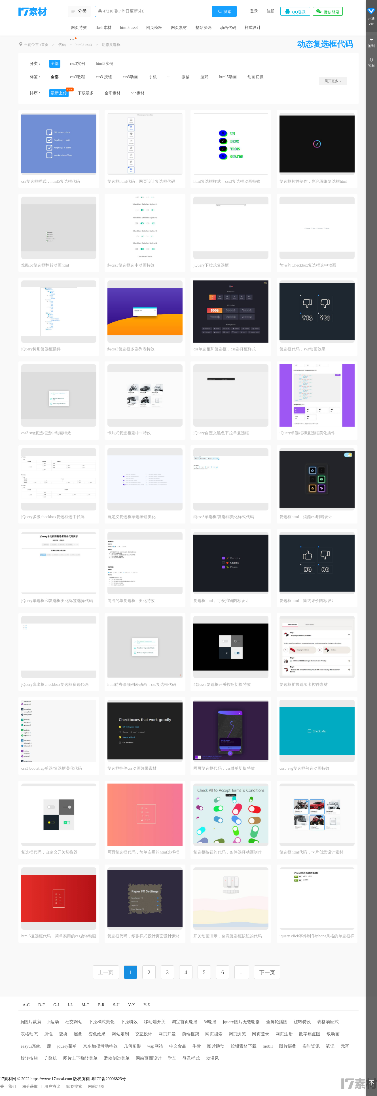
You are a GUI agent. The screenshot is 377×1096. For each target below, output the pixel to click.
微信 (185, 77)
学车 (172, 1058)
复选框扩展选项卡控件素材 (303, 684)
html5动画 (228, 77)
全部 (55, 63)
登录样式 (191, 1058)
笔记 (330, 1046)
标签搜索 (74, 1086)
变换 (63, 1034)
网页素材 (179, 27)
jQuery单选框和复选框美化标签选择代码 (57, 601)
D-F (41, 1005)
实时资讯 (311, 1046)
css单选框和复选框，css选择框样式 (224, 349)
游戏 (204, 77)
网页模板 (154, 27)
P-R (101, 1005)
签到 (371, 42)
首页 (44, 44)
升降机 (50, 1058)
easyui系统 (31, 1046)
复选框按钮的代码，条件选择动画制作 (227, 852)
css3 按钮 (104, 77)
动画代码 (228, 27)
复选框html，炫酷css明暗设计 (305, 517)
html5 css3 (128, 27)
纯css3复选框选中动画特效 (131, 265)
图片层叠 (287, 1046)
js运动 (53, 1022)
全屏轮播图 (277, 1022)
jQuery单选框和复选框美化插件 (307, 433)
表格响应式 (328, 1022)
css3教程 (77, 77)
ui (169, 77)
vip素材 (138, 93)
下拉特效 (129, 1022)
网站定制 (120, 1034)
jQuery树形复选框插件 (41, 349)
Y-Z (146, 1005)
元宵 (345, 1046)
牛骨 (196, 1046)
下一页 (267, 972)
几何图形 (132, 1046)
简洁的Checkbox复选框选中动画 (307, 265)
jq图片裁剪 (31, 1022)
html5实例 (104, 63)
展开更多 (333, 81)
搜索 (224, 11)
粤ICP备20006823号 (108, 1079)
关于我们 (8, 1086)
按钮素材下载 (244, 1046)
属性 (48, 1034)
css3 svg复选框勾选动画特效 (304, 768)
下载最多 (86, 93)
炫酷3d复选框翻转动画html (45, 265)
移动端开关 (155, 1022)
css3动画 (130, 77)
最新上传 (59, 93)
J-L (70, 1005)
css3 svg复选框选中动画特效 (46, 433)
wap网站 (155, 1046)
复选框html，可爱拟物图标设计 (221, 601)
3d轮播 (210, 1022)
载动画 (333, 1034)
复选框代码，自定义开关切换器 (49, 852)
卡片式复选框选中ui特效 (129, 433)
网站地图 (96, 1086)
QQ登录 (295, 11)
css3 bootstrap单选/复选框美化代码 (51, 768)
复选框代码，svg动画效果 (302, 349)
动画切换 (255, 77)
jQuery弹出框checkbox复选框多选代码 (54, 684)
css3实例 (77, 63)
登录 (254, 11)
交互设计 (144, 1034)
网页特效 (79, 27)
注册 (271, 11)
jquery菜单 (67, 1046)
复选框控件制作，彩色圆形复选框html (313, 181)
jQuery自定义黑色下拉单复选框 (221, 433)
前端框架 (190, 1034)
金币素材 (113, 93)
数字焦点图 (309, 1034)
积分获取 (30, 1086)
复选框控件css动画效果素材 (132, 768)
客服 (371, 62)
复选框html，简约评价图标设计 (307, 601)
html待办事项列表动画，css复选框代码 (141, 684)
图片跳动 (215, 1046)
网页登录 (260, 1034)
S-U (116, 1005)
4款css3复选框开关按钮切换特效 (222, 684)
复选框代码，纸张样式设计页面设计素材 (143, 936)
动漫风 (212, 1058)
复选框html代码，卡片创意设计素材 (311, 852)
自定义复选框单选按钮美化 (131, 517)
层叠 (78, 1034)
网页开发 (167, 1034)
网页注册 (284, 1034)
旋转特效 (302, 1022)
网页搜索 (214, 1034)
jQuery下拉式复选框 (211, 265)
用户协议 (52, 1086)
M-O (86, 1005)
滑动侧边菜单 (117, 1058)
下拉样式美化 (102, 1022)
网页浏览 (237, 1034)
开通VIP (371, 16)
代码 (62, 44)
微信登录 (328, 11)
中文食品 (178, 1046)
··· (72, 39)
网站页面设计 (149, 1058)
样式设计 (253, 27)
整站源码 (203, 27)
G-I (56, 1005)
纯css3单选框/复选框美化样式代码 (223, 517)
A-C (26, 1005)
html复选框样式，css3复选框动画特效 (226, 181)
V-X (131, 1005)
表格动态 (29, 1034)
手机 (153, 77)
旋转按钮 (29, 1058)
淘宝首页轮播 (185, 1022)
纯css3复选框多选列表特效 (131, 349)
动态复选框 (111, 44)
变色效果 (97, 1034)
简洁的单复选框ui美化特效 (131, 601)
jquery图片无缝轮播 (241, 1022)
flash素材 (104, 27)
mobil (268, 1046)
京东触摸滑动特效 (100, 1046)
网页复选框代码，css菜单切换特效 (224, 768)
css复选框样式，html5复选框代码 (50, 181)
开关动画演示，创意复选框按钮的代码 (227, 936)
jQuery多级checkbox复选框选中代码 (52, 517)
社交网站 (73, 1022)
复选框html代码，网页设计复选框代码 (141, 181)
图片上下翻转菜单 (80, 1058)
